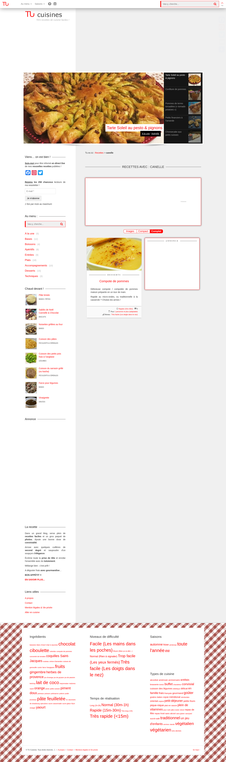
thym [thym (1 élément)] (73, 703)
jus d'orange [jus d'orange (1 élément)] (48, 677)
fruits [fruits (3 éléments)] (60, 666)
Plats (28, 260)
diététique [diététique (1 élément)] (176, 689)
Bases (28, 238)
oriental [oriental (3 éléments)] (154, 701)
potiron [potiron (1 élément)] (61, 693)
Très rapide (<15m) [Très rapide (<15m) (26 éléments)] (109, 716)
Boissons (30, 244)
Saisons (40, 4)
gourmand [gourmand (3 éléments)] (177, 693)
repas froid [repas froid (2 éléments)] (159, 713)
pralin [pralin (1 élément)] (67, 693)
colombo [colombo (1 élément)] (53, 651)
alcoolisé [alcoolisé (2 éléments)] (154, 680)
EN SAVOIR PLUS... (35, 579)
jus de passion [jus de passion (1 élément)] (69, 677)
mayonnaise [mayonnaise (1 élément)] (64, 683)
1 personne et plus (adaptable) (126, 311)
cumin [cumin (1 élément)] (39, 667)
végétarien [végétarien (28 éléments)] (160, 729)
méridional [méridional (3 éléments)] (174, 697)
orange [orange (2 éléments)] (39, 688)
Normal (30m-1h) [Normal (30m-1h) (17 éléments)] (115, 705)
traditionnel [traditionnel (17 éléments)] (170, 718)
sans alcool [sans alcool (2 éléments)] (170, 713)
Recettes (99, 153)
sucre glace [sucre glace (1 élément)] (66, 703)
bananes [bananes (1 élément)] (33, 645)
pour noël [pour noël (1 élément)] (166, 710)
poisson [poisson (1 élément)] (47, 693)
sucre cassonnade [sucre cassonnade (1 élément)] (55, 703)
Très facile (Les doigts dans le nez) (124, 314)
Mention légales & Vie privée (38, 607)
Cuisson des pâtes (48, 339)
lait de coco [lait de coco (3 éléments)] (47, 682)
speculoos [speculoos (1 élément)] (44, 703)
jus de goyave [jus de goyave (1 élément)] (59, 677)
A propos (29, 598)
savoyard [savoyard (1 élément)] (188, 713)
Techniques (31, 276)
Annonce (172, 241)
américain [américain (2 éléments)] (163, 680)
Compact (143, 231)
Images (130, 231)
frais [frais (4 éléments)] (161, 693)
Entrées (29, 254)
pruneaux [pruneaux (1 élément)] (33, 700)
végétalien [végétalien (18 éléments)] (184, 723)
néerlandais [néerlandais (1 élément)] (185, 697)
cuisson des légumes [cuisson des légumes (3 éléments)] (161, 688)
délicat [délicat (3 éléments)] (184, 688)
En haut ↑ (196, 750)
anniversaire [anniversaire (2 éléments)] (174, 680)
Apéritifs (155, 133)
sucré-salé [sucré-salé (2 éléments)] (155, 718)
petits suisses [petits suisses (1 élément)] (55, 689)
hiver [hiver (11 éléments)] (166, 644)
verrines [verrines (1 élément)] (166, 724)
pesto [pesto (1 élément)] (47, 689)
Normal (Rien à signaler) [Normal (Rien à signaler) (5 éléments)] (103, 656)
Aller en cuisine (32, 612)
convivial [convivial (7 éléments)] (188, 684)
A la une (146, 133)
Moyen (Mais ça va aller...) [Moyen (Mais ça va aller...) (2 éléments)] (122, 651)
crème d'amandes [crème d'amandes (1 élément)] (55, 661)
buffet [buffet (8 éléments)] (168, 684)
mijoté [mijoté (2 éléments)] (166, 697)
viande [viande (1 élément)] (172, 724)
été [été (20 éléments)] (167, 651)
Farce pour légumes (48, 383)
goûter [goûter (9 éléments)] (188, 693)
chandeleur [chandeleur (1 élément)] (177, 684)
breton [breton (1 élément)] (161, 684)
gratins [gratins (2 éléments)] (153, 697)
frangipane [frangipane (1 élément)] (50, 667)
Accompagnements (36, 265)
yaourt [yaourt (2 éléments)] (40, 707)
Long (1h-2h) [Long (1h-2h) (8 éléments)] (95, 705)
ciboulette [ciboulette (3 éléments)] (39, 650)
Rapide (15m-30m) (126, 309)
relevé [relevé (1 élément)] (182, 710)
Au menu (26, 4)
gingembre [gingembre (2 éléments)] (38, 672)
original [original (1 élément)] (161, 701)
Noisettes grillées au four (51, 324)
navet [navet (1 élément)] (32, 689)
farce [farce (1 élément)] (44, 667)
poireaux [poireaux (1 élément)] (41, 693)
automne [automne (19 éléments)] (156, 644)
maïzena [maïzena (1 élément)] (72, 683)
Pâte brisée (44, 295)
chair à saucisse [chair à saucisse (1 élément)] (52, 645)
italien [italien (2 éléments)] (159, 697)
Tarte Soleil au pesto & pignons (134, 127)
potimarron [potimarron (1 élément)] (55, 693)
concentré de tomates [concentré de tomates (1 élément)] (37, 656)
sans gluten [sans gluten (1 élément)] (180, 713)
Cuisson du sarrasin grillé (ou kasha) (51, 370)
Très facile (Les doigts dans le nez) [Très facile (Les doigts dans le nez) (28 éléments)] (112, 668)
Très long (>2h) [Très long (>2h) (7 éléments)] (127, 711)
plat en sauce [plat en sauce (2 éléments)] (170, 705)
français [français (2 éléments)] (168, 693)
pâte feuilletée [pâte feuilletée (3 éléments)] (51, 698)
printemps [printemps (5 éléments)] (173, 645)
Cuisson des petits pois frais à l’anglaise (50, 355)
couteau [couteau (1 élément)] (46, 661)
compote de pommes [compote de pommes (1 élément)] (64, 651)
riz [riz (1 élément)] (67, 700)
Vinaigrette (44, 397)
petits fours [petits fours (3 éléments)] (189, 701)
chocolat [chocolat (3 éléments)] (66, 643)
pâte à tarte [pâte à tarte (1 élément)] (175, 710)
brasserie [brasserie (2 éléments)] (154, 684)
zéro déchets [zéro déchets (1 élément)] (176, 731)
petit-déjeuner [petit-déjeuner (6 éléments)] (173, 700)
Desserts (114, 275)
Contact (28, 603)
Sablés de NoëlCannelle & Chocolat (49, 311)
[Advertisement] (113, 48)
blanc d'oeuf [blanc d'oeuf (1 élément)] (41, 645)
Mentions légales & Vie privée (86, 750)
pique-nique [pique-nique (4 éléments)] (157, 705)
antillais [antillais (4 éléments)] (185, 679)
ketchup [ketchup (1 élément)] (32, 683)
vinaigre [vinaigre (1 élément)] (32, 708)
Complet (156, 231)
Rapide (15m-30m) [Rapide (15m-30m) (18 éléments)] (105, 710)
